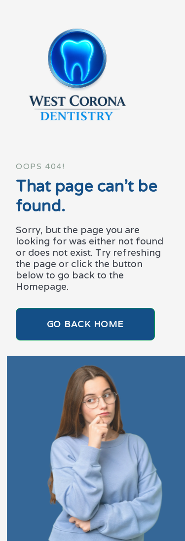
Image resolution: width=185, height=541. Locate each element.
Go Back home (85, 324)
